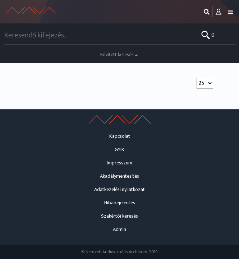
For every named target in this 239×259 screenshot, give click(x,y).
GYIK (119, 149)
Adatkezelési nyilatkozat (119, 189)
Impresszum (119, 163)
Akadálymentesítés (119, 176)
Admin (119, 229)
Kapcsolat (119, 136)
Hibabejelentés (119, 202)
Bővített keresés (119, 54)
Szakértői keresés (119, 216)
